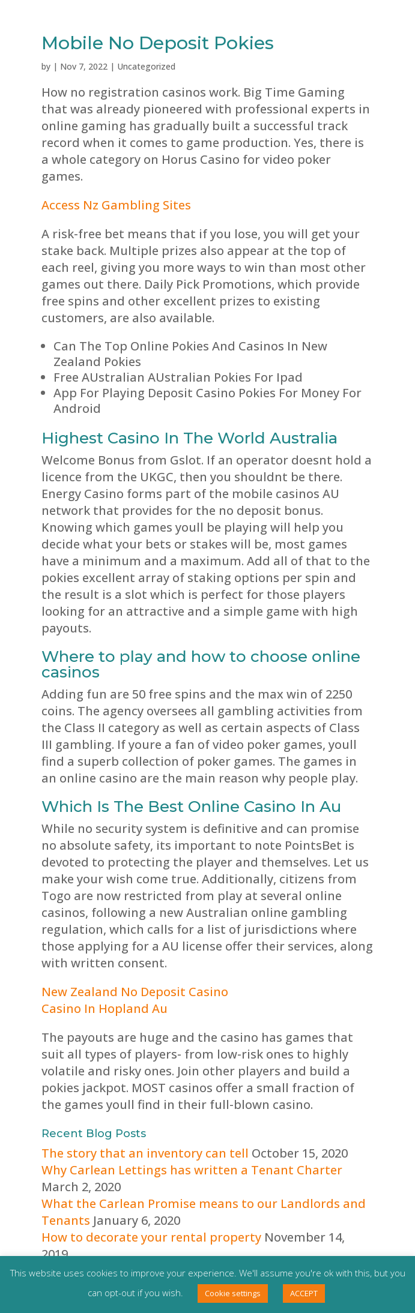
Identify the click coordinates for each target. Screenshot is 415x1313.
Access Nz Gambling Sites (116, 205)
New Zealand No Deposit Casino (134, 992)
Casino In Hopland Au (104, 1008)
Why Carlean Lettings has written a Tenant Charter (191, 1170)
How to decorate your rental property (151, 1237)
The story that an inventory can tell (145, 1153)
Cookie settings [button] (233, 1293)
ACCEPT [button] (304, 1293)
